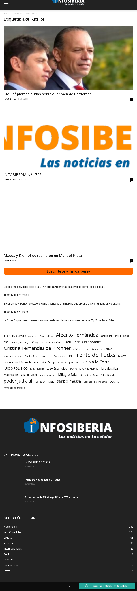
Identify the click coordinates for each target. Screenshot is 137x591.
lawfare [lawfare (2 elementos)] (73, 369)
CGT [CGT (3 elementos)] (6, 342)
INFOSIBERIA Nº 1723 (23, 175)
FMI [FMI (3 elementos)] (70, 356)
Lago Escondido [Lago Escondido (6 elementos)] (56, 368)
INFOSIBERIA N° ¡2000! (16, 295)
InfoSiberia (10, 99)
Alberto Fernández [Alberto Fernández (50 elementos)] (77, 335)
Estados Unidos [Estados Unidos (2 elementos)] (32, 356)
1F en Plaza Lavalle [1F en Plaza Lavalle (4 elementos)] (15, 335)
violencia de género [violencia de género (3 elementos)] (14, 387)
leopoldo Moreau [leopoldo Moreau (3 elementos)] (88, 368)
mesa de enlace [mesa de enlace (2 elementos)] (48, 375)
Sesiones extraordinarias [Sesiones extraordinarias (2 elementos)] (95, 382)
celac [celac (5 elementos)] (126, 335)
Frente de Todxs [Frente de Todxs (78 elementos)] (94, 355)
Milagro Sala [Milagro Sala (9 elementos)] (67, 375)
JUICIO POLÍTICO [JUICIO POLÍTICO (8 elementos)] (16, 368)
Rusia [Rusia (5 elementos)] (51, 381)
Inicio (6, 13)
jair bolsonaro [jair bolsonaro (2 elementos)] (60, 362)
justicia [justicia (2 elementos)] (40, 369)
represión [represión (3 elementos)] (40, 381)
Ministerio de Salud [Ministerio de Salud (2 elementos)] (88, 375)
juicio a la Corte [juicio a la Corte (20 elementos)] (95, 362)
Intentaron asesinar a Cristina (42, 479)
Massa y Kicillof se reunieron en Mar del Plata (43, 255)
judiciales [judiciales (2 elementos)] (73, 362)
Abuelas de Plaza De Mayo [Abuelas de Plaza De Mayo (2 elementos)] (40, 336)
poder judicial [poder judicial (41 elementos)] (18, 381)
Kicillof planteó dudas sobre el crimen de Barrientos (48, 94)
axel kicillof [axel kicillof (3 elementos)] (106, 335)
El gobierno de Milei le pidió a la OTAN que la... (52, 497)
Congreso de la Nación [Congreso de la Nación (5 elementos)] (46, 342)
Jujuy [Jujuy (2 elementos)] (32, 369)
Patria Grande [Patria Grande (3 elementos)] (108, 375)
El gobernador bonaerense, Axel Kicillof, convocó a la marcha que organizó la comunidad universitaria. (62, 303)
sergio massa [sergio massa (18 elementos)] (69, 381)
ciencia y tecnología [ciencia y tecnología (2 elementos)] (20, 342)
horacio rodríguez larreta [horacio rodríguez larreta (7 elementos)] (21, 362)
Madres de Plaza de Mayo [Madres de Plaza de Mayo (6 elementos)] (21, 375)
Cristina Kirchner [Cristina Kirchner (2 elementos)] (81, 349)
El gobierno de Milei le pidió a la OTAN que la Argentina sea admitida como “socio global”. (54, 286)
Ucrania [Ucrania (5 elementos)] (114, 381)
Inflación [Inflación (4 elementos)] (46, 362)
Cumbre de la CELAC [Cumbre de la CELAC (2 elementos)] (102, 349)
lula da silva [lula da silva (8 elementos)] (109, 368)
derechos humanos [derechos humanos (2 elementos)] (13, 356)
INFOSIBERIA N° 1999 (16, 312)
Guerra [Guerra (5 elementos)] (122, 356)
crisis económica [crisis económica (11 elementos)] (88, 342)
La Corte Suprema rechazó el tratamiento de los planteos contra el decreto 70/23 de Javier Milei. (59, 320)
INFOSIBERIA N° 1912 (37, 462)
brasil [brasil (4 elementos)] (118, 335)
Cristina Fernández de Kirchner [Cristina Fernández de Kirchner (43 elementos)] (37, 348)
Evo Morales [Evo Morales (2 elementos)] (59, 356)
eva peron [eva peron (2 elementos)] (46, 356)
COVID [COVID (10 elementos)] (67, 342)
